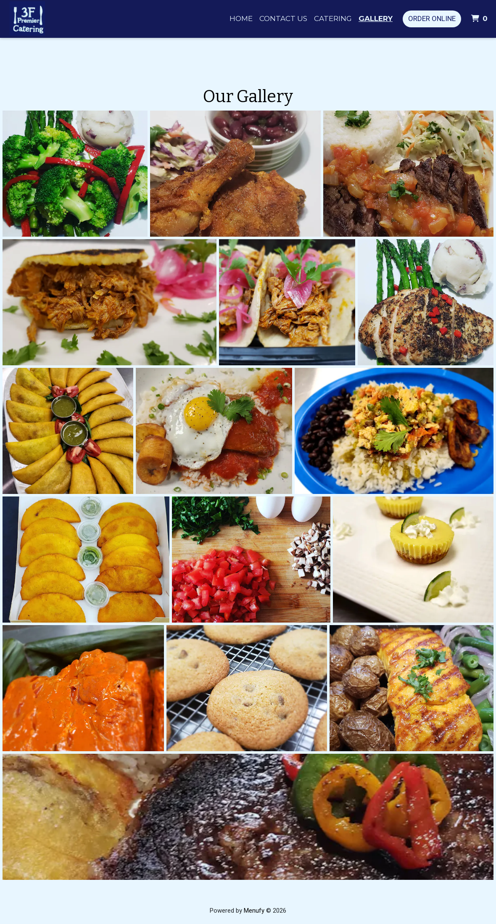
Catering (333, 18)
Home (241, 18)
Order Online (432, 18)
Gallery (376, 18)
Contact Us (283, 18)
